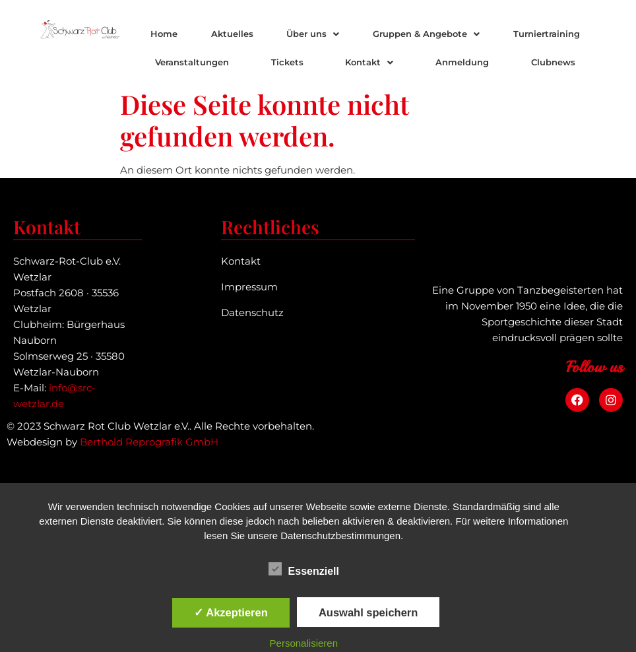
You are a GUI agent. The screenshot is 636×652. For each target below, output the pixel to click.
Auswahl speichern (368, 612)
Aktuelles (232, 33)
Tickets (287, 62)
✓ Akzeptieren (231, 612)
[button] (313, 34)
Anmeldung (462, 62)
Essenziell (304, 569)
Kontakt (369, 62)
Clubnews (553, 62)
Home (163, 33)
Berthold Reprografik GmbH (149, 442)
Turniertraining (546, 33)
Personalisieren (304, 643)
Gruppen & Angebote (426, 33)
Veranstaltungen (192, 62)
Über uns (312, 33)
